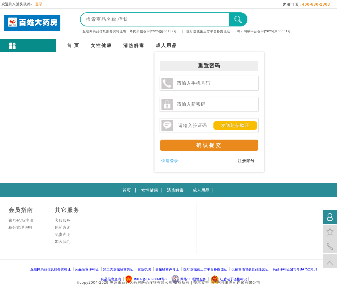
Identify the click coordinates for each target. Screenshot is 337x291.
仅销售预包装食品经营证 (249, 269)
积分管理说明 (20, 227)
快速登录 (169, 160)
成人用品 (166, 45)
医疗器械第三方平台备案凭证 (205, 269)
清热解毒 (134, 45)
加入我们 (62, 241)
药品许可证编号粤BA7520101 (295, 269)
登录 (38, 4)
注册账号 (246, 160)
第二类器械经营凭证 (118, 269)
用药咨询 (62, 227)
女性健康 (101, 45)
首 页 (73, 45)
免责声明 (62, 234)
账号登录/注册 (20, 220)
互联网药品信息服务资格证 (50, 269)
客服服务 (62, 220)
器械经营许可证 (167, 269)
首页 (126, 190)
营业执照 (144, 269)
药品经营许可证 (87, 269)
